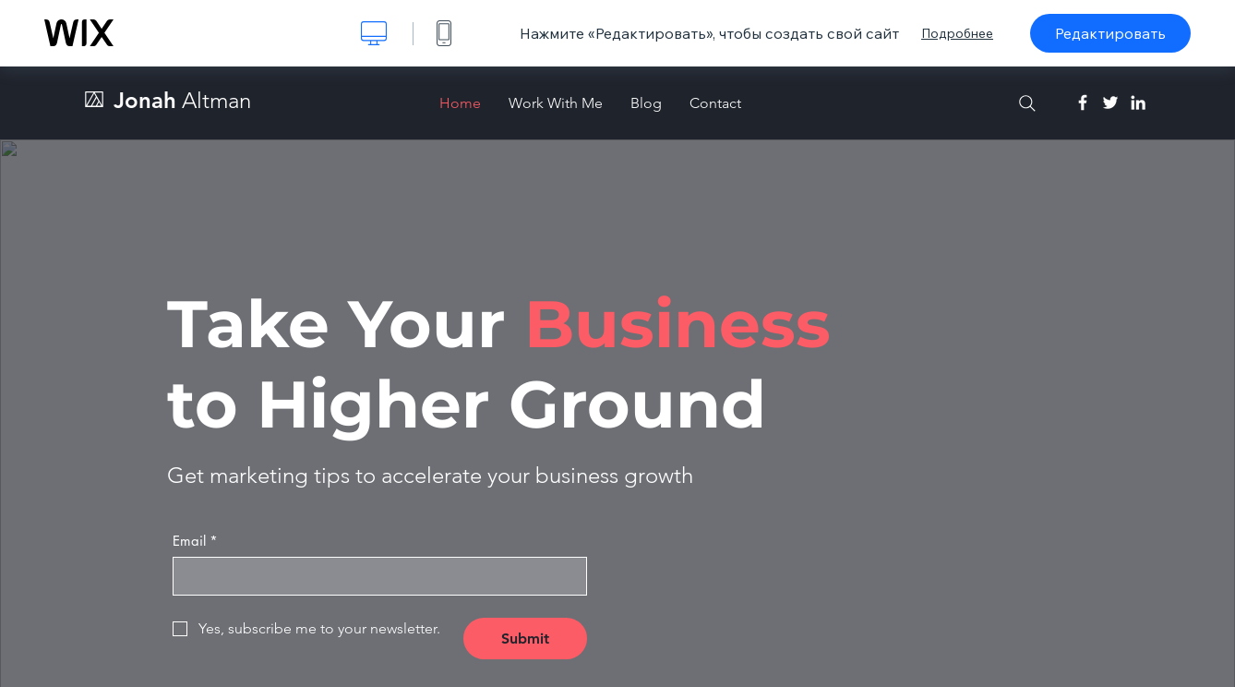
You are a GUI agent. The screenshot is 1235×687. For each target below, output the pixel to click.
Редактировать (1110, 33)
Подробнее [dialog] (957, 33)
